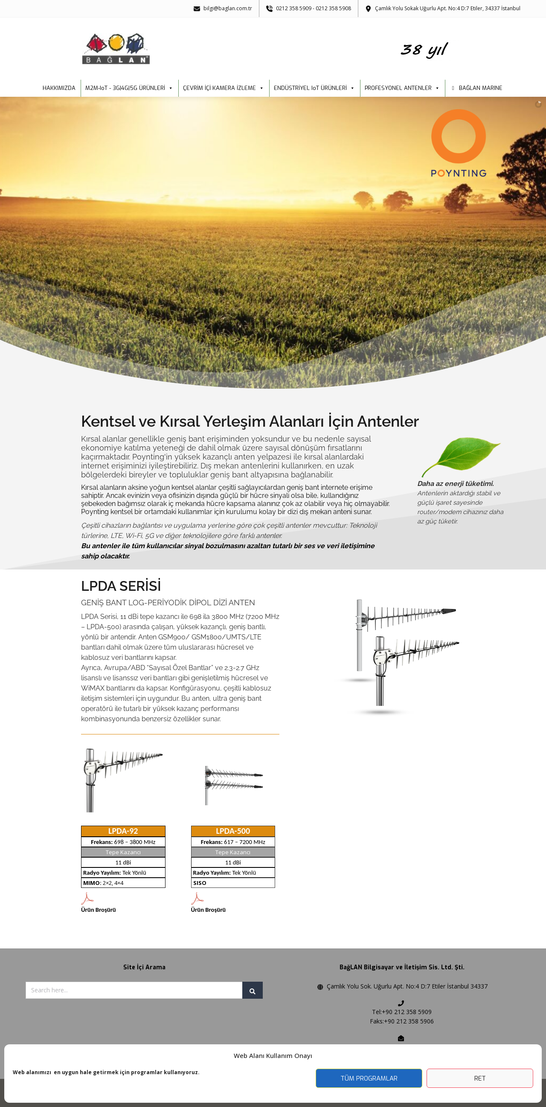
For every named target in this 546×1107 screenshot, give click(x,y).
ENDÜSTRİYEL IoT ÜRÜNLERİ (314, 88)
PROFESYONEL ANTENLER (402, 88)
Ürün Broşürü (98, 909)
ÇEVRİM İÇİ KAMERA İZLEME (223, 88)
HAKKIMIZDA (59, 88)
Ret (480, 1078)
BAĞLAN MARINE (480, 88)
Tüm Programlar (369, 1078)
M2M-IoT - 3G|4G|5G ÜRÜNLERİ (129, 88)
